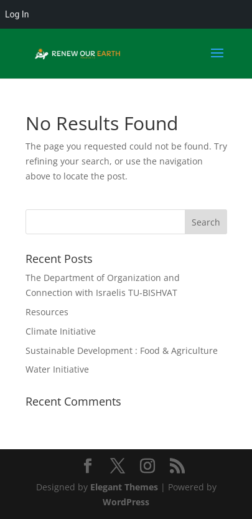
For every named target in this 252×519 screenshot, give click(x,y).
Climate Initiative (61, 331)
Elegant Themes (124, 487)
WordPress (126, 502)
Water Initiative (57, 369)
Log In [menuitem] (17, 14)
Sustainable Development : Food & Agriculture (122, 350)
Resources (47, 312)
